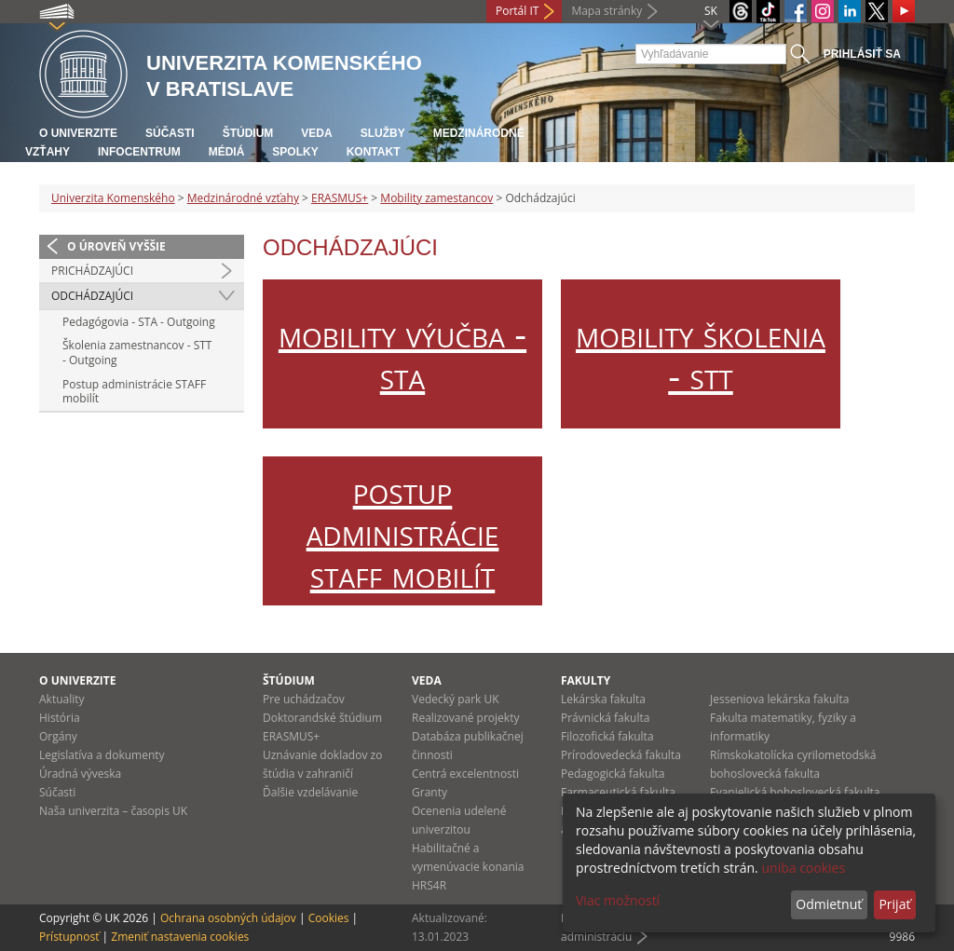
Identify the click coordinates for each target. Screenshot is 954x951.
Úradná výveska (80, 773)
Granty (429, 792)
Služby (383, 133)
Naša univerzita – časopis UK (113, 811)
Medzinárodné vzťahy (243, 198)
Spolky (295, 151)
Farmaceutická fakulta (618, 792)
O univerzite (78, 133)
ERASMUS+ (339, 198)
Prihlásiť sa (862, 54)
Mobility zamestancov (436, 198)
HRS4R (429, 885)
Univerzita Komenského (113, 198)
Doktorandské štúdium (322, 718)
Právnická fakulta (605, 718)
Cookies (328, 918)
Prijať (894, 904)
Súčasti (170, 133)
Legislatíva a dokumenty (102, 755)
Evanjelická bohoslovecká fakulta (794, 792)
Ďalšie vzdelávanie (310, 792)
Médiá (227, 151)
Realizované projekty (465, 718)
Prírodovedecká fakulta (621, 755)
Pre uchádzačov (304, 699)
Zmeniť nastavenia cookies (180, 936)
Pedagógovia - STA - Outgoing (138, 322)
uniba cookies (803, 867)
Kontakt (374, 151)
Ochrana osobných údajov (228, 918)
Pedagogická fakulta (612, 773)
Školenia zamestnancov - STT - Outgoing (136, 352)
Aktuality (62, 699)
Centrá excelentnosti (465, 773)
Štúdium (248, 133)
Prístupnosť (69, 936)
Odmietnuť (829, 904)
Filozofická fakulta (607, 736)
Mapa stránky (606, 11)
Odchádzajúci (92, 296)
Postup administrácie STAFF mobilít (134, 391)
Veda (316, 133)
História (59, 718)
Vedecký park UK (455, 699)
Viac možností (618, 900)
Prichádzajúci (92, 271)
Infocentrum (139, 151)
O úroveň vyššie (116, 246)
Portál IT (517, 11)
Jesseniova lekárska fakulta (779, 699)
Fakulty (585, 680)
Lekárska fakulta (603, 699)
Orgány (58, 736)
